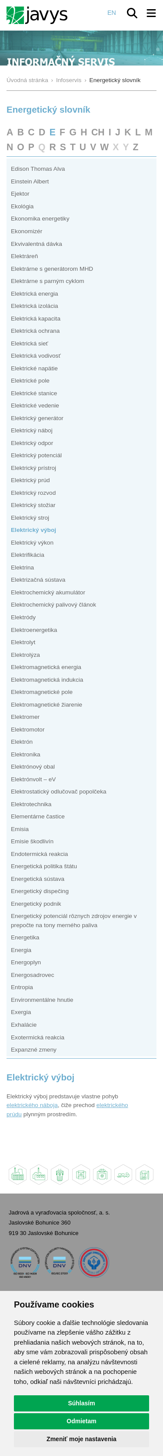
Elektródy (23, 617)
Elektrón (22, 741)
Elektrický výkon (32, 542)
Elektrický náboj (32, 430)
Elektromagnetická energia (46, 667)
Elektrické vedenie (35, 405)
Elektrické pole (30, 380)
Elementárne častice (38, 816)
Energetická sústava (37, 879)
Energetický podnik (36, 904)
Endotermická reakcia (39, 854)
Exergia (21, 1012)
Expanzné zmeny (34, 1049)
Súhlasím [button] (81, 1403)
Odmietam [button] (81, 1421)
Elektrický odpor (32, 443)
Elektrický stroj (30, 517)
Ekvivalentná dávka (36, 244)
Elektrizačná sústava (38, 579)
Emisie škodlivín (32, 841)
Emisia (20, 829)
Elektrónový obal (33, 766)
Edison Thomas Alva (38, 169)
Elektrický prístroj (33, 468)
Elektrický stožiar (33, 505)
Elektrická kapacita (35, 318)
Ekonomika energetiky (40, 218)
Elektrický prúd (30, 480)
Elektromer (25, 717)
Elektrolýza (25, 655)
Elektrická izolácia (34, 306)
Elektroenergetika (34, 630)
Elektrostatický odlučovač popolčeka (58, 791)
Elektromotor (28, 729)
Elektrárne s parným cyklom (47, 281)
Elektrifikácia (27, 555)
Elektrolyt (23, 642)
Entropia (22, 987)
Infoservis (69, 80)
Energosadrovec (32, 975)
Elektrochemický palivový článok (53, 604)
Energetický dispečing (40, 891)
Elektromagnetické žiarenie (46, 704)
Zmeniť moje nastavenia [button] (81, 1438)
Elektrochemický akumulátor (48, 592)
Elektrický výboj (33, 530)
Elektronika (25, 754)
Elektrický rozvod (33, 493)
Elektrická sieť (29, 343)
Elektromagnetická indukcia (47, 679)
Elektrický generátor (37, 418)
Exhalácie (24, 1024)
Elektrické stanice (34, 393)
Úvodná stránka (27, 80)
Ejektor (20, 193)
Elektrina (22, 567)
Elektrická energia (34, 293)
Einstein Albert (30, 181)
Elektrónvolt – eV (33, 779)
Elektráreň (24, 256)
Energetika (25, 937)
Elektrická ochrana (35, 331)
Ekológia (22, 206)
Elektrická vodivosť (36, 355)
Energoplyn (26, 962)
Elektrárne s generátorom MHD (52, 269)
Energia (21, 950)
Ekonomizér (26, 231)
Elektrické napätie (34, 368)
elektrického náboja (32, 1105)
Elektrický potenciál (36, 455)
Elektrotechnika (31, 804)
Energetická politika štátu (44, 866)
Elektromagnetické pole (42, 692)
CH (98, 132)
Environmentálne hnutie (42, 1000)
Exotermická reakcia (37, 1037)
